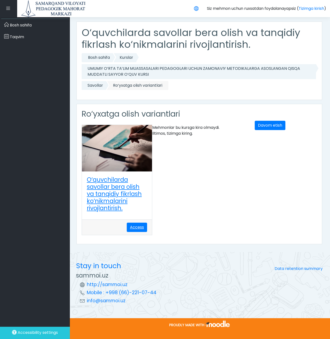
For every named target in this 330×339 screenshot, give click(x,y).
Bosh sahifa (99, 57)
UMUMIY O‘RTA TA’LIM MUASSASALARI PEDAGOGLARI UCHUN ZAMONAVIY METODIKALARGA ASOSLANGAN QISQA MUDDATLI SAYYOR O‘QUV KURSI (194, 71)
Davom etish (270, 125)
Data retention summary (299, 268)
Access (137, 227)
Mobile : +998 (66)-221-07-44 (121, 292)
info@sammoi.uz (106, 300)
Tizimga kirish (311, 8)
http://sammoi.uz (107, 284)
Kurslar (126, 57)
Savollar (95, 85)
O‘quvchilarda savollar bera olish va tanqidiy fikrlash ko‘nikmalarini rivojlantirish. (114, 194)
